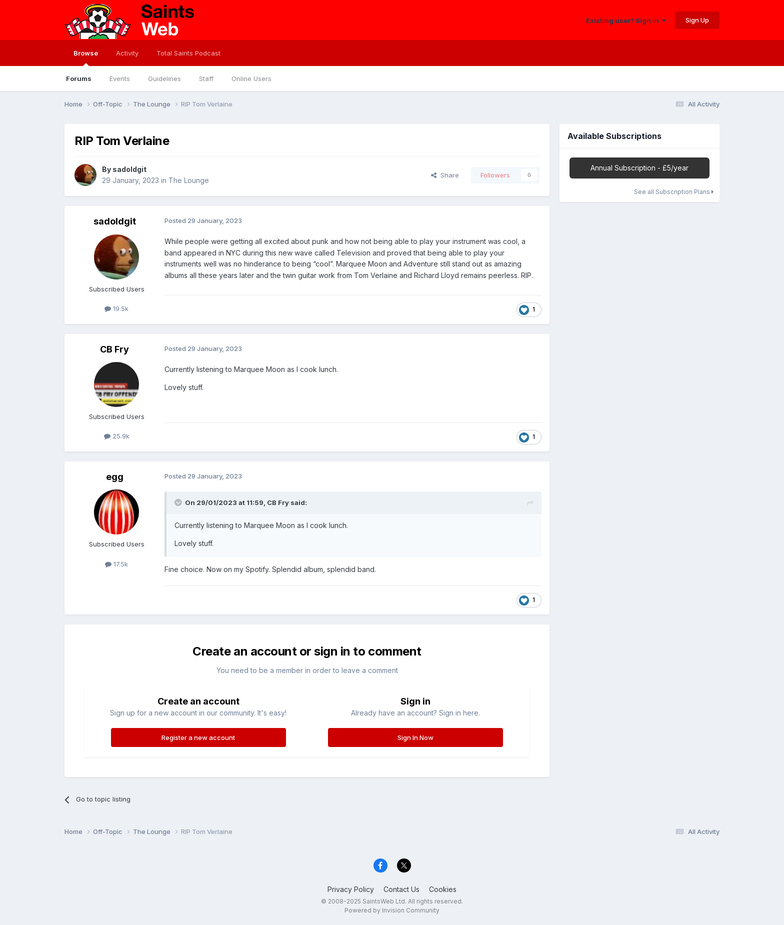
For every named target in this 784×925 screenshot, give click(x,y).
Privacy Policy (351, 889)
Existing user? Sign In (626, 20)
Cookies (442, 889)
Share (445, 175)
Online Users (252, 78)
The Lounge (188, 180)
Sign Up (697, 20)
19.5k (116, 308)
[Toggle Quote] (179, 502)
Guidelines (164, 78)
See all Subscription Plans (674, 192)
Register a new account (198, 738)
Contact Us (402, 889)
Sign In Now (416, 738)
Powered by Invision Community (392, 910)
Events (120, 78)
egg (115, 477)
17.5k (116, 564)
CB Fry (114, 349)
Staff (206, 78)
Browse (86, 57)
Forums (79, 78)
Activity (127, 53)
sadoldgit (129, 169)
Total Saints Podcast (188, 53)
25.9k (117, 436)
